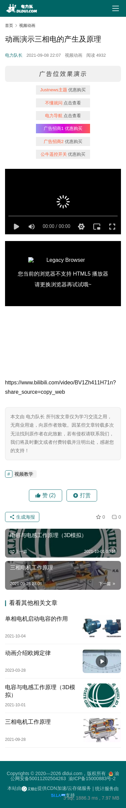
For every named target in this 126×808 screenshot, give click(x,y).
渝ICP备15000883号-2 (92, 778)
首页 (9, 25)
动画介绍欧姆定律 (28, 653)
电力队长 (14, 55)
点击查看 (63, 102)
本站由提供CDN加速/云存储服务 (49, 788)
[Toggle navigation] (116, 8)
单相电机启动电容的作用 (36, 619)
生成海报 (22, 517)
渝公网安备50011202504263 (64, 776)
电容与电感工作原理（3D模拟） (40, 691)
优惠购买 (63, 89)
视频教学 (23, 474)
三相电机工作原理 (28, 722)
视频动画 (73, 55)
